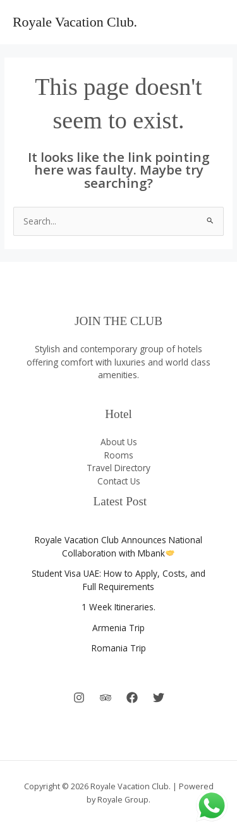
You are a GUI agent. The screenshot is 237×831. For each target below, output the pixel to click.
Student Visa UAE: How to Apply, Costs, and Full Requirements (118, 580)
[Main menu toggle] (212, 22)
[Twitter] (158, 697)
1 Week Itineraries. (118, 607)
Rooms (118, 455)
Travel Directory (118, 468)
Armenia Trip (118, 628)
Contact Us (118, 481)
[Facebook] (132, 697)
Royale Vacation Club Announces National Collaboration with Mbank (118, 546)
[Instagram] (79, 697)
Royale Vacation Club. (75, 22)
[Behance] (105, 697)
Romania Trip (119, 648)
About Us (118, 442)
